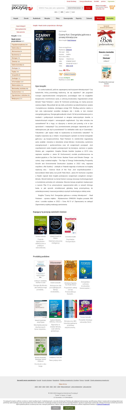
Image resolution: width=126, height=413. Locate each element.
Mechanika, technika (19, 88)
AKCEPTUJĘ (69, 408)
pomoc (103, 1)
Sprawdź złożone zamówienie (106, 26)
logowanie (111, 1)
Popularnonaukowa (18, 44)
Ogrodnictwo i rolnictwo (20, 95)
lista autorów (21, 32)
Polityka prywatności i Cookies (69, 380)
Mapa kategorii (65, 387)
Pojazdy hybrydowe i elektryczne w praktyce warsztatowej (41, 243)
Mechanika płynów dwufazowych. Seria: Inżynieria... (40, 327)
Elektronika (15, 48)
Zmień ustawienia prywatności (99, 380)
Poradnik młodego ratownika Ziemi (85, 321)
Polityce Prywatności (103, 404)
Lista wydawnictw (76, 387)
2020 (58, 387)
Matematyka (16, 85)
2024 (43, 387)
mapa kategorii (20, 26)
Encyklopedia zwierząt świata (106, 83)
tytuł (73, 12)
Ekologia (14, 68)
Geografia (15, 75)
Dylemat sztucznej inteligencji (55, 242)
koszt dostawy (71, 1)
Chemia (14, 61)
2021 (55, 387)
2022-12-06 (69, 66)
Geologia (15, 78)
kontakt (96, 1)
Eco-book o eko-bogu (40, 365)
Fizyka (14, 72)
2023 (47, 387)
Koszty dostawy (47, 380)
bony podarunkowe (86, 1)
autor (67, 12)
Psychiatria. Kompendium (70, 240)
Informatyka (16, 82)
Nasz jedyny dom (55, 360)
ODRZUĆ (56, 408)
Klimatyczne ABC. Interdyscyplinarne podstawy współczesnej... (70, 324)
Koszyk (39, 380)
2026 (36, 387)
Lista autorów (87, 387)
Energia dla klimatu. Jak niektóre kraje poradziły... (40, 287)
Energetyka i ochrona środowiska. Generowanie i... (85, 285)
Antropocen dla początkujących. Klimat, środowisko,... (55, 289)
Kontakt (87, 380)
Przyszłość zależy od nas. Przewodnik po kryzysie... (70, 291)
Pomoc (82, 380)
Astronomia (16, 51)
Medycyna (15, 98)
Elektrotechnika (17, 65)
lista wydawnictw (20, 29)
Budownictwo (16, 92)
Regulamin (56, 380)
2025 (40, 387)
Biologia (14, 58)
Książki (14, 36)
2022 (51, 387)
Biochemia (15, 55)
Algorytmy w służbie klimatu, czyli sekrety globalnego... (55, 328)
